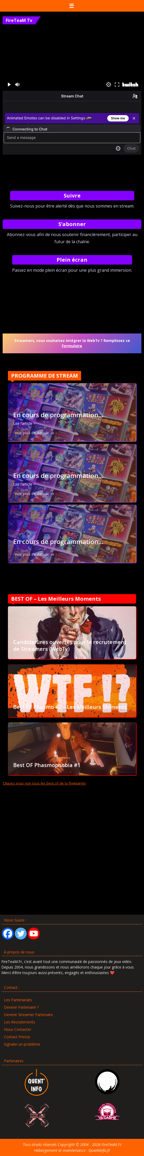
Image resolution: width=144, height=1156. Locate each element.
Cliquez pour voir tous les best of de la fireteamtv (44, 783)
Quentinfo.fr (99, 1150)
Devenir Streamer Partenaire (28, 1014)
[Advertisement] (72, 859)
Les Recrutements (19, 1022)
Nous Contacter (17, 1029)
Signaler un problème (22, 1044)
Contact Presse (17, 1036)
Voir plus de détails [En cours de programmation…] (34, 433)
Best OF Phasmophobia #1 (46, 765)
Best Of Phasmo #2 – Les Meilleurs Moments (70, 707)
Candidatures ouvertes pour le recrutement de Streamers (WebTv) (69, 645)
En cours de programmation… (58, 415)
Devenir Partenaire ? (21, 1007)
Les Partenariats (18, 999)
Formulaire (72, 346)
